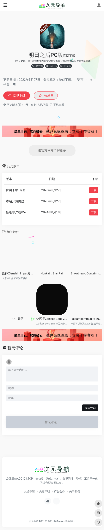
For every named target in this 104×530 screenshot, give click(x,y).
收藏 (46, 95)
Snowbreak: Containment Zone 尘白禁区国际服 (86, 273)
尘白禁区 (17, 319)
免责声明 (44, 491)
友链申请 (29, 491)
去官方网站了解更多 (52, 150)
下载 (93, 190)
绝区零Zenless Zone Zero (52, 319)
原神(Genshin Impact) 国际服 (17, 273)
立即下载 (16, 95)
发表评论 (90, 407)
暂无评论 (15, 347)
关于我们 (74, 491)
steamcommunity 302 (86, 319)
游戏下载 (65, 80)
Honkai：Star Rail (52, 273)
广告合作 (59, 491)
